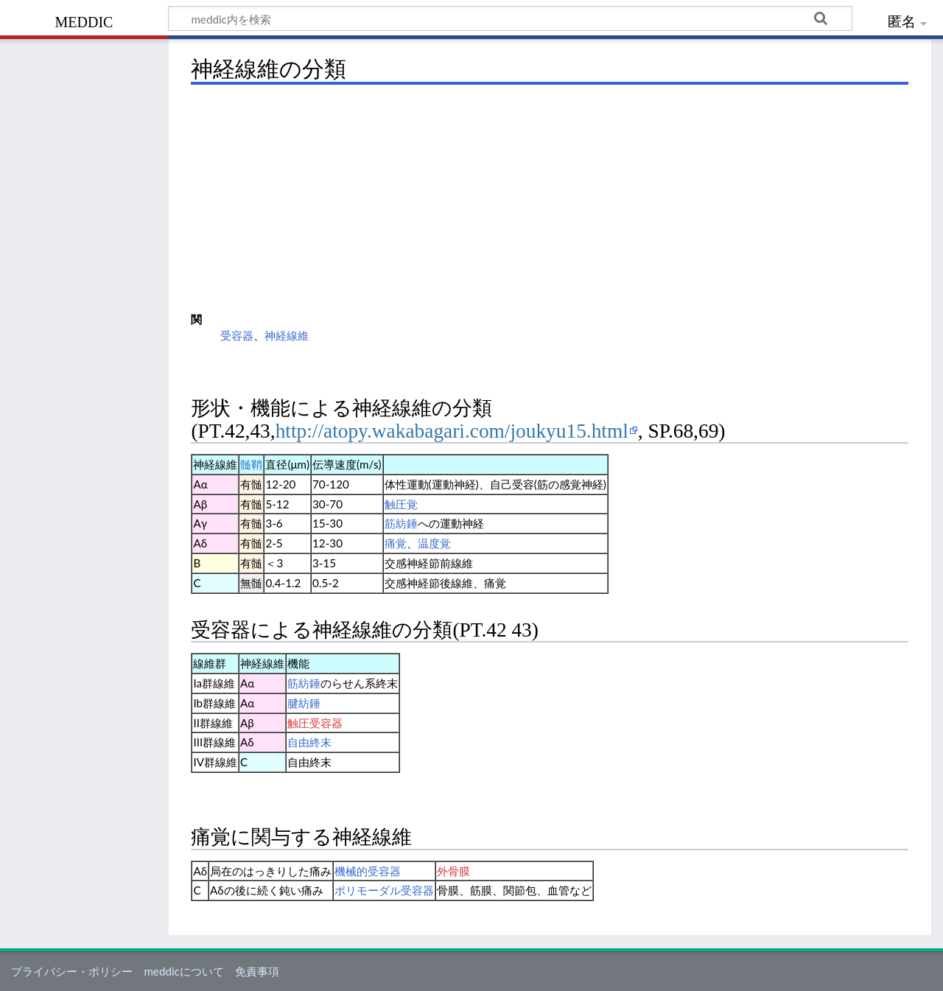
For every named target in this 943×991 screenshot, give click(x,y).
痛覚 (396, 543)
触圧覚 (401, 504)
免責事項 (257, 971)
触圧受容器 (315, 722)
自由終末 (309, 742)
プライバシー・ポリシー (72, 971)
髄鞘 (251, 464)
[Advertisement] (549, 199)
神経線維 (286, 335)
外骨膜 (453, 871)
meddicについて (183, 971)
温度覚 (434, 543)
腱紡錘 (303, 703)
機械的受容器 (367, 871)
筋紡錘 (401, 523)
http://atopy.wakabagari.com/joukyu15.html (452, 431)
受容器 (236, 335)
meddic (84, 20)
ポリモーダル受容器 (384, 890)
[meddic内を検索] (510, 18)
